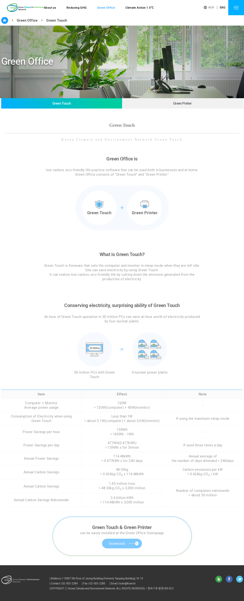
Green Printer (182, 103)
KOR (211, 7)
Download (117, 551)
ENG (222, 7)
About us (50, 7)
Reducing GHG (76, 7)
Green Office (106, 7)
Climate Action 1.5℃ (140, 7)
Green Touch (56, 20)
